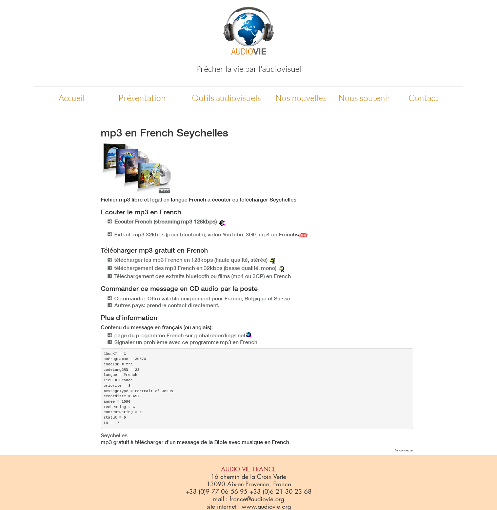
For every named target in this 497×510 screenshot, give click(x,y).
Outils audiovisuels (226, 97)
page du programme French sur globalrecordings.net (179, 335)
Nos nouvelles (301, 97)
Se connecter (404, 450)
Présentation (142, 97)
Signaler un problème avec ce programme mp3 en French (185, 342)
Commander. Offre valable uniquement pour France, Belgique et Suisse (202, 298)
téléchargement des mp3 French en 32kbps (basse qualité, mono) (195, 267)
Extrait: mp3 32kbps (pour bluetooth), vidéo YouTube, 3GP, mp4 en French (211, 234)
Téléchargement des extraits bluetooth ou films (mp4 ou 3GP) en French (202, 276)
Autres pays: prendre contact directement (166, 305)
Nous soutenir (364, 97)
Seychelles (114, 435)
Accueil (72, 97)
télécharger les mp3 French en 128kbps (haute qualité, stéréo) (190, 259)
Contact (423, 97)
